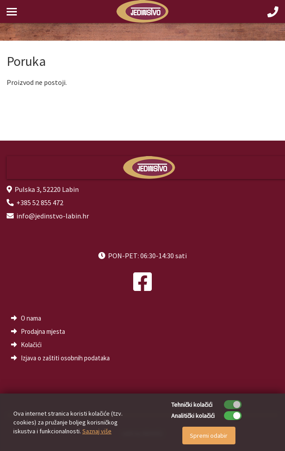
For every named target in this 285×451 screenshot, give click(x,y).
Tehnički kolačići (191, 405)
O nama (31, 318)
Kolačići (31, 344)
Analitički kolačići (193, 416)
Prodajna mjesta (43, 331)
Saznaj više (97, 431)
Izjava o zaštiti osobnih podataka (65, 358)
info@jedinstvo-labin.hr (52, 215)
